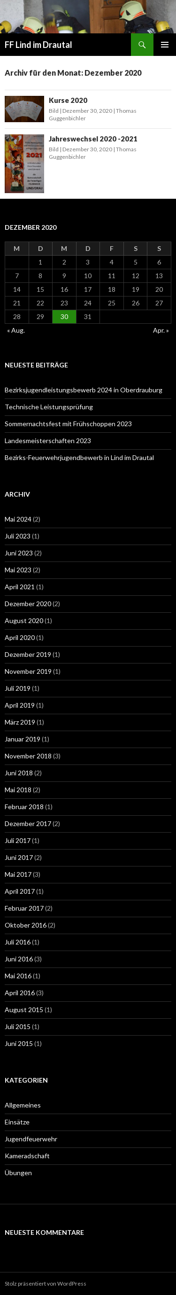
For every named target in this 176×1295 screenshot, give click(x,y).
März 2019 (20, 722)
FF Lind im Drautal (38, 44)
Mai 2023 (18, 570)
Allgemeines (23, 1105)
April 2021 (20, 587)
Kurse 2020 (68, 100)
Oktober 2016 (25, 925)
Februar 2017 (24, 908)
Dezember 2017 (28, 823)
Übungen (18, 1173)
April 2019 (20, 705)
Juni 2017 (19, 857)
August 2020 (24, 620)
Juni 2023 (19, 553)
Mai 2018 (18, 790)
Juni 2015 (19, 1043)
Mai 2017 (18, 874)
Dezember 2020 (28, 604)
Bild (54, 110)
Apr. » (161, 330)
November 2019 (28, 671)
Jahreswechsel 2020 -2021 (93, 138)
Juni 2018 (19, 773)
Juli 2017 (18, 840)
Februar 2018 (24, 807)
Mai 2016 (18, 976)
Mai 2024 (18, 519)
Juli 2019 (18, 688)
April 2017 (20, 891)
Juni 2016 (19, 959)
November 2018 (28, 756)
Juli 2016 (18, 942)
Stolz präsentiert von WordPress (45, 1283)
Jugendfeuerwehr (31, 1139)
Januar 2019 (22, 739)
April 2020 (20, 637)
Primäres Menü (164, 44)
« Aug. (16, 330)
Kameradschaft (27, 1156)
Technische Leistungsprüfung (49, 407)
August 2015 (24, 1010)
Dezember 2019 (28, 654)
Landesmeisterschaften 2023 (48, 441)
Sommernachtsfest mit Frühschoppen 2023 (68, 424)
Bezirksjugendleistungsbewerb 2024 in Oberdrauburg (83, 390)
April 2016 (20, 993)
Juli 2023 (18, 536)
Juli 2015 (18, 1026)
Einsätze (17, 1122)
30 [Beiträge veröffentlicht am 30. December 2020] (64, 316)
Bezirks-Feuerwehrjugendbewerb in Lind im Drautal (79, 457)
